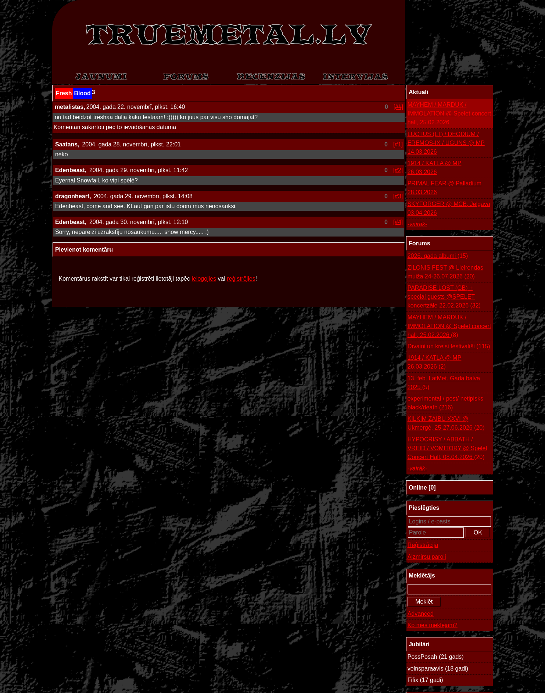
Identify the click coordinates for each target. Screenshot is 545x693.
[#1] (398, 144)
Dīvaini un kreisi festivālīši (449, 346)
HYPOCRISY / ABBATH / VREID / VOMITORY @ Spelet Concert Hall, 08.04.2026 (447, 449)
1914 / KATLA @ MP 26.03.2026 (435, 167)
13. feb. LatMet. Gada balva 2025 (444, 383)
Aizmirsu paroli (427, 557)
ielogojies (203, 279)
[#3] (398, 196)
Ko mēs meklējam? (433, 625)
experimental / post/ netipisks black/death (445, 403)
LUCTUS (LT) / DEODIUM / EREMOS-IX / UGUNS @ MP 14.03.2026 (446, 143)
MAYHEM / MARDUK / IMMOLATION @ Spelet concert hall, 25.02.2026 (449, 113)
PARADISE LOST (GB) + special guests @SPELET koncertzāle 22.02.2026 (444, 297)
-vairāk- (417, 224)
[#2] (398, 170)
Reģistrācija (423, 545)
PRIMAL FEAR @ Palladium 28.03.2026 (444, 187)
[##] (399, 107)
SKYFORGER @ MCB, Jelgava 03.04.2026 (449, 208)
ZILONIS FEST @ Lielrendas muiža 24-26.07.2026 (445, 272)
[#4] (398, 222)
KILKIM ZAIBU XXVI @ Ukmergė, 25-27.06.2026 (446, 424)
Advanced (421, 614)
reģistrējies (241, 279)
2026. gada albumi (438, 256)
